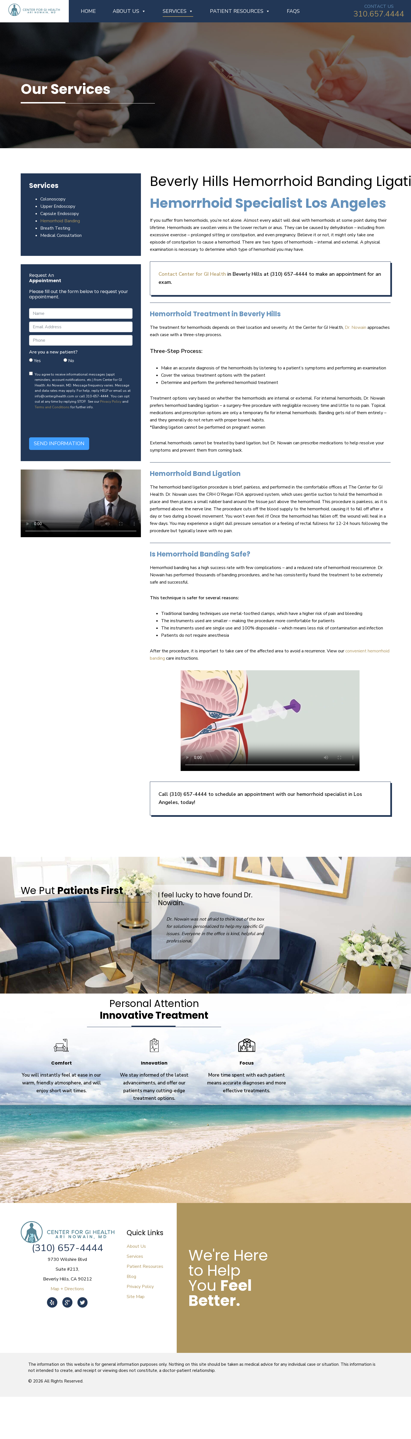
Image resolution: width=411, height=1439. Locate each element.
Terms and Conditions (52, 407)
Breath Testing (55, 228)
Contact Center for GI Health (192, 274)
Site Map (136, 1297)
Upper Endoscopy (57, 206)
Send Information (59, 443)
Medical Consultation (61, 235)
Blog (131, 1276)
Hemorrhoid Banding (60, 221)
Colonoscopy (52, 199)
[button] (211, 964)
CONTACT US (379, 6)
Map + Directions (67, 1289)
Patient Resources (240, 11)
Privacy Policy (110, 401)
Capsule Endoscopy (59, 214)
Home (88, 11)
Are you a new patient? (53, 352)
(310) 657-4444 (67, 1247)
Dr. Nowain (356, 327)
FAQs (293, 11)
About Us (129, 11)
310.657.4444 (378, 14)
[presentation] (71, 424)
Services (178, 11)
